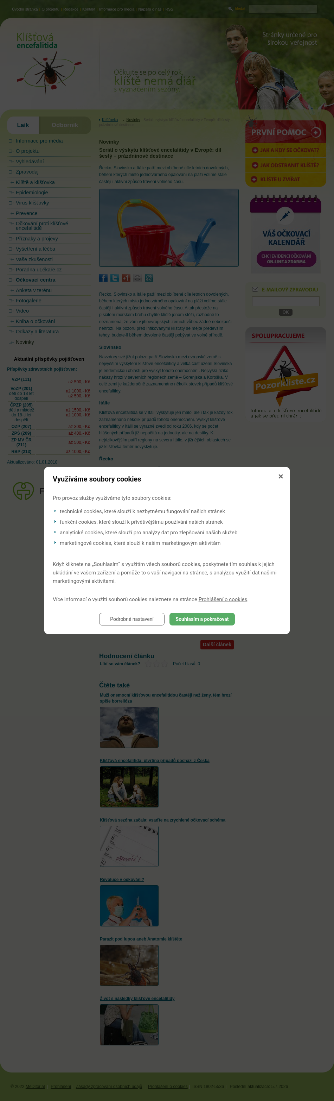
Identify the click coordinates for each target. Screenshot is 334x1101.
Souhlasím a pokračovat (202, 619)
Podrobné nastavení (132, 619)
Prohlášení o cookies (223, 599)
